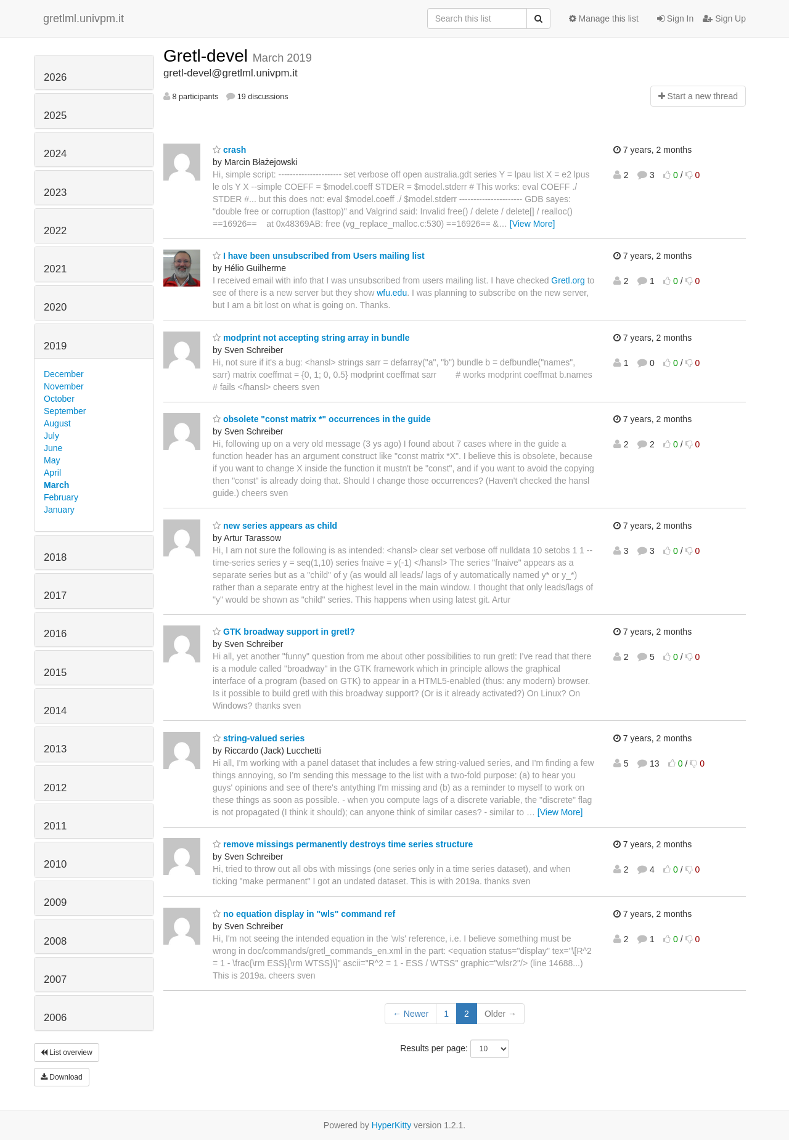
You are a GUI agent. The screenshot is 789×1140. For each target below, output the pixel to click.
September (65, 411)
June (53, 448)
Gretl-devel (208, 55)
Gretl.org (567, 280)
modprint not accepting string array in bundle (311, 338)
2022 (55, 231)
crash (229, 150)
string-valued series (259, 738)
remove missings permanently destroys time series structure (343, 844)
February (61, 497)
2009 (55, 902)
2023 (55, 192)
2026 (55, 77)
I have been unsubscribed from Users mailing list (319, 256)
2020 (55, 307)
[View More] (532, 224)
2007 (55, 979)
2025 (55, 115)
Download (62, 1077)
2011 (55, 826)
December (64, 374)
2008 (55, 941)
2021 (55, 269)
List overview (66, 1052)
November (64, 386)
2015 (55, 672)
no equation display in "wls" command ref (304, 914)
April (52, 473)
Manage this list (604, 18)
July (51, 436)
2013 (55, 749)
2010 (55, 864)
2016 (55, 634)
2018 (55, 557)
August (57, 423)
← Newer (410, 1014)
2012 (55, 788)
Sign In (675, 18)
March (56, 485)
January (59, 510)
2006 (55, 1018)
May (52, 460)
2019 (55, 346)
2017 (55, 595)
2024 (55, 154)
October (59, 399)
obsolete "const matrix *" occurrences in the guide (322, 419)
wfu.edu (392, 293)
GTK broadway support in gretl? (284, 632)
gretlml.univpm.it (83, 18)
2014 (55, 711)
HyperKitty (392, 1125)
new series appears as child (275, 526)
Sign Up (724, 18)
